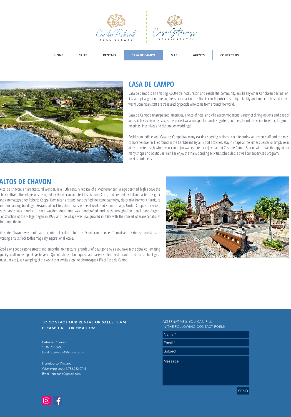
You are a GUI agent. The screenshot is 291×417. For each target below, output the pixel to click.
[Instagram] (46, 400)
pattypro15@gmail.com (67, 352)
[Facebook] (57, 400)
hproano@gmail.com (66, 374)
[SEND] (243, 391)
